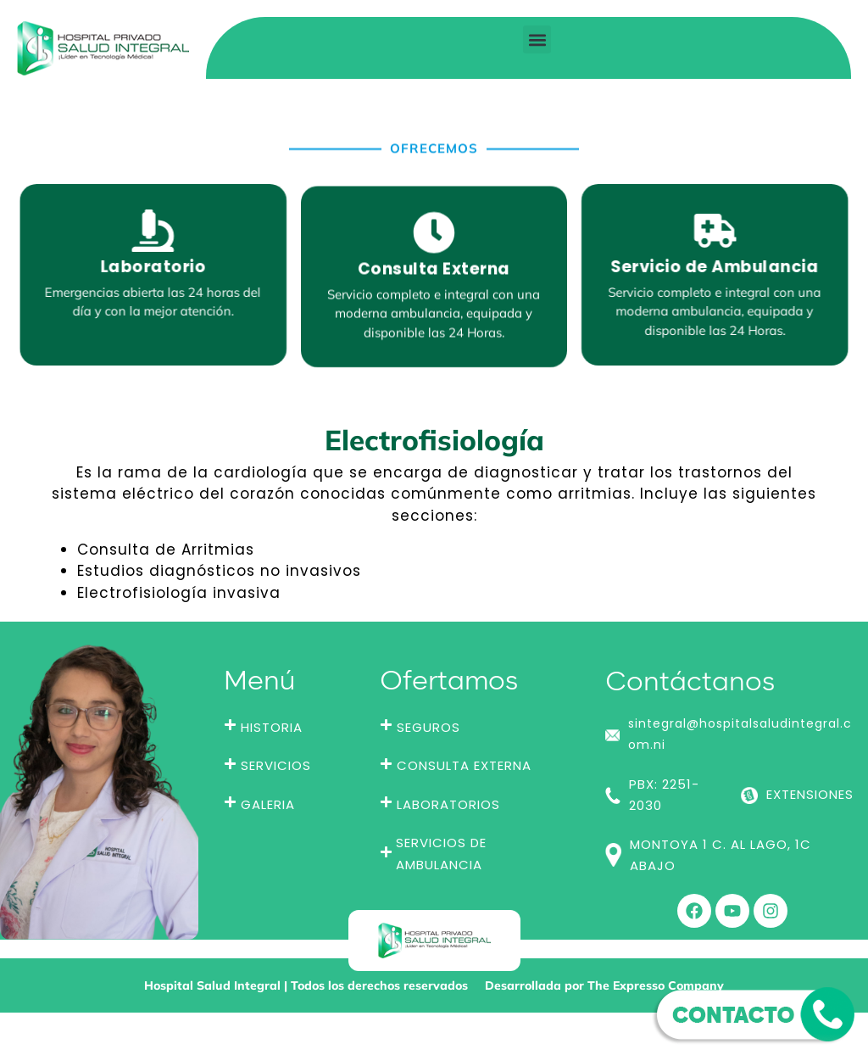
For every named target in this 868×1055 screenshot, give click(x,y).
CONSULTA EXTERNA (464, 765)
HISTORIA (272, 727)
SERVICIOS (276, 765)
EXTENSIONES (810, 794)
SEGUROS (428, 727)
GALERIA (268, 804)
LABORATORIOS (448, 804)
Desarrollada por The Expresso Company (604, 985)
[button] (537, 39)
